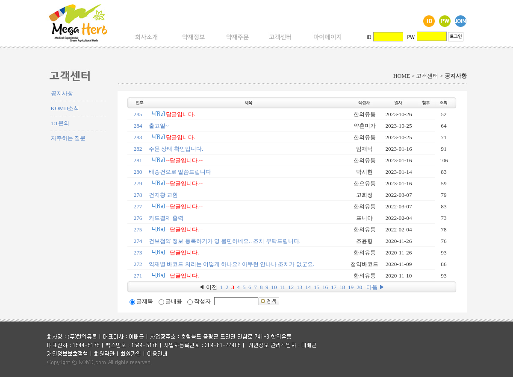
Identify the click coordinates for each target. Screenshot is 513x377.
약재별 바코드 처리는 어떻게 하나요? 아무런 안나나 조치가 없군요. (231, 264)
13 (299, 287)
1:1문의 (60, 123)
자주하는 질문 (68, 138)
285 (138, 114)
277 (138, 206)
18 (342, 287)
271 (138, 275)
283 (138, 137)
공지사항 (62, 93)
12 (291, 287)
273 (138, 252)
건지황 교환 (163, 195)
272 (138, 264)
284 (138, 126)
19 (351, 287)
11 (282, 287)
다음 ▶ (375, 287)
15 (316, 287)
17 (333, 287)
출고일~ (158, 126)
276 (138, 218)
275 (138, 229)
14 (308, 287)
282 (138, 149)
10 (274, 287)
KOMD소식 (65, 108)
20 (359, 287)
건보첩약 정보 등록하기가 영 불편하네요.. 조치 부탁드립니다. (225, 241)
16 (325, 287)
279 (138, 183)
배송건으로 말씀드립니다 (180, 172)
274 (138, 241)
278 (138, 195)
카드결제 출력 (166, 218)
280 (138, 172)
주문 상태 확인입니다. (176, 149)
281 (138, 160)
